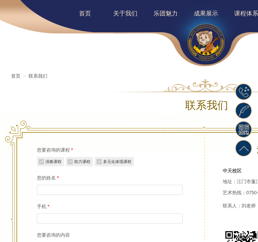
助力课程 (82, 161)
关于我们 (125, 13)
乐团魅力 (166, 13)
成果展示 (206, 13)
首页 (85, 13)
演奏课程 (53, 161)
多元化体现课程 (117, 161)
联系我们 (38, 76)
